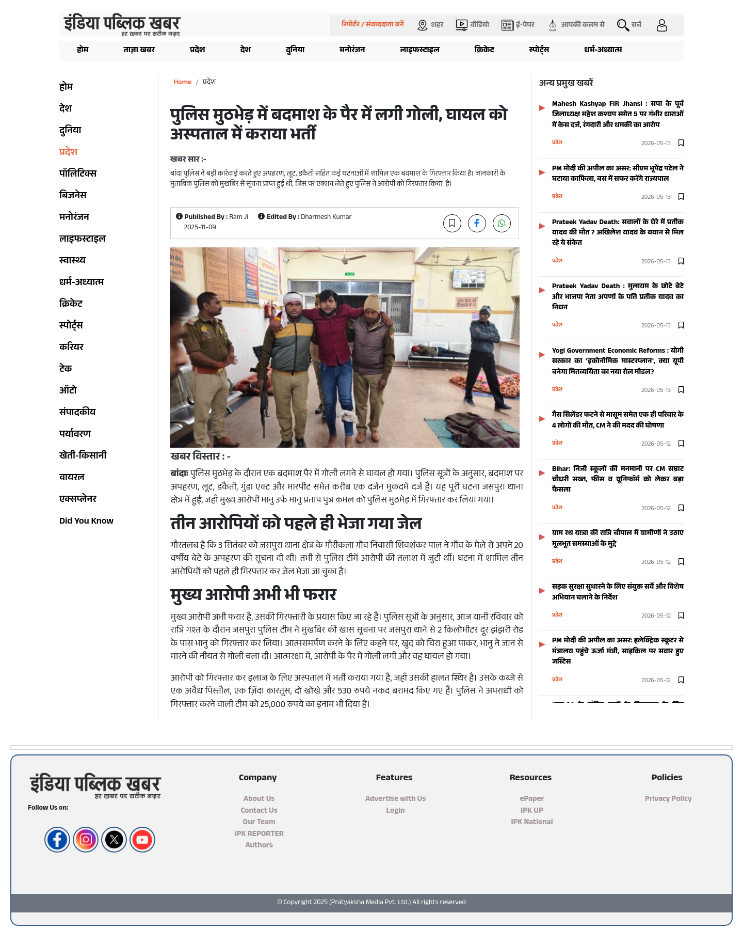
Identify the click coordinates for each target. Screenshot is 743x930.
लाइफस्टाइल (419, 50)
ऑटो (67, 392)
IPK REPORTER (258, 834)
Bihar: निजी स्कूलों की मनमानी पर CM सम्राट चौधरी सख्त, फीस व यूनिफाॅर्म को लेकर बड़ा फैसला (618, 480)
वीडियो (472, 25)
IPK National (532, 822)
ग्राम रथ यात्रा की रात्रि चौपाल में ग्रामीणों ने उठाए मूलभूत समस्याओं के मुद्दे (618, 539)
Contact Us (259, 811)
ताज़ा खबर (139, 50)
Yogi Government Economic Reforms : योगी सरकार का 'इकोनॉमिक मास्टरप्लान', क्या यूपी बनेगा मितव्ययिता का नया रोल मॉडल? (618, 362)
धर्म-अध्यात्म (603, 50)
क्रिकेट (484, 50)
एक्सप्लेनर (77, 500)
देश (245, 50)
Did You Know (86, 522)
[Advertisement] (46, 206)
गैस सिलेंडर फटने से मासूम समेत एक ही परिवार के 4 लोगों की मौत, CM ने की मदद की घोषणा (618, 420)
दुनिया (295, 50)
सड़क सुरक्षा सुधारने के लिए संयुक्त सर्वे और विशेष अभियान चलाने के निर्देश (618, 592)
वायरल (72, 478)
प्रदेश (197, 50)
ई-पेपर (518, 25)
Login (395, 811)
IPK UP (532, 811)
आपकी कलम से (575, 25)
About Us (259, 799)
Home (182, 83)
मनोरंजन (352, 50)
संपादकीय (77, 413)
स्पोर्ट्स (539, 50)
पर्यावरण (75, 435)
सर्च (629, 25)
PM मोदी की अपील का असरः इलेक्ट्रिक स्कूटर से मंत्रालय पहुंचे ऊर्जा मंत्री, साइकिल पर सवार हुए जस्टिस (618, 651)
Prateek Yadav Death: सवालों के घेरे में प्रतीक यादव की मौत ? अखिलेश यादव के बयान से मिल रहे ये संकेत (618, 233)
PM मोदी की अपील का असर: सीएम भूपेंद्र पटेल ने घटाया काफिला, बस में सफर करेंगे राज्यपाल (618, 174)
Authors (259, 846)
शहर (429, 25)
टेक (65, 370)
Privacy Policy (668, 799)
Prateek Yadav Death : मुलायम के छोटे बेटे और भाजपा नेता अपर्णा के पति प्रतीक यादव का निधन (618, 297)
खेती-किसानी (82, 457)
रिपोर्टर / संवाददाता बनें (373, 25)
